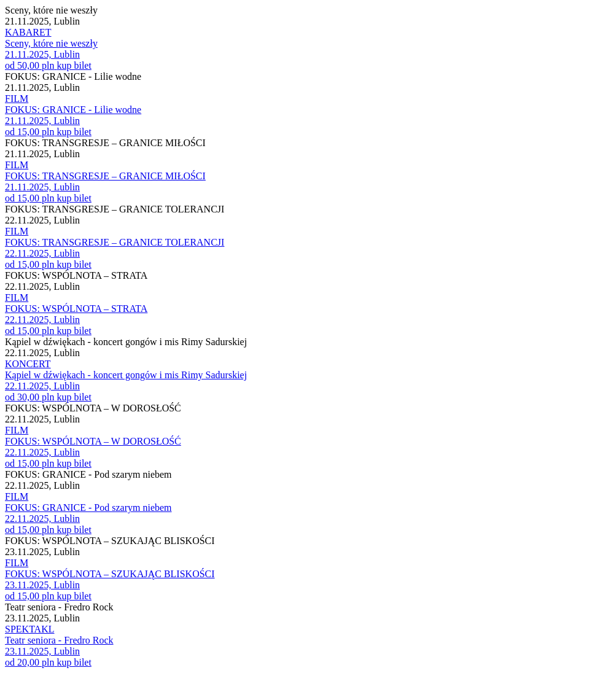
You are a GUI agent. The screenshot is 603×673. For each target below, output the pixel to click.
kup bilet (73, 65)
